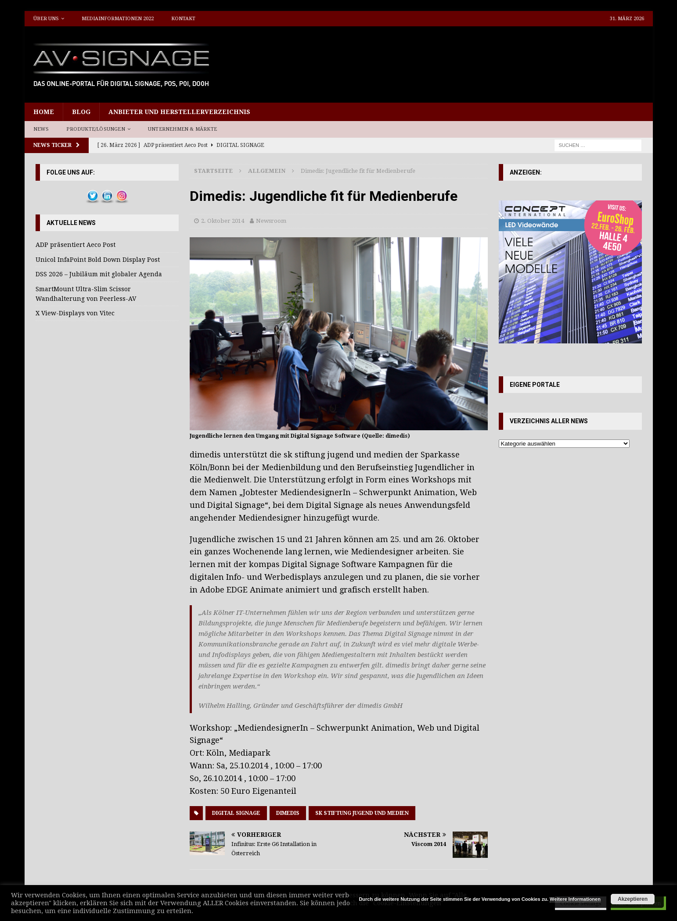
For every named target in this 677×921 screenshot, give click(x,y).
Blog (81, 111)
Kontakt (183, 18)
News (41, 129)
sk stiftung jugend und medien (362, 813)
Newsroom (271, 221)
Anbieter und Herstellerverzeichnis (179, 111)
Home (43, 111)
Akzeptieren (633, 899)
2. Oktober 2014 (222, 221)
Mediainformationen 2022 (118, 18)
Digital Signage (236, 813)
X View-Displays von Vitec (75, 313)
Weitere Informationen (575, 899)
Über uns (46, 18)
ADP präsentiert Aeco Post (75, 244)
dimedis (287, 813)
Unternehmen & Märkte (182, 129)
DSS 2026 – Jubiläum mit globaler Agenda (99, 274)
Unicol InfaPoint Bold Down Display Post (98, 259)
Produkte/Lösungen (95, 129)
